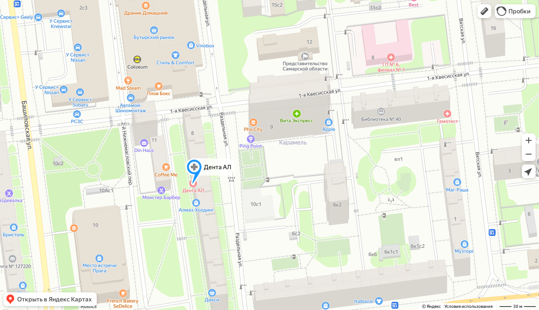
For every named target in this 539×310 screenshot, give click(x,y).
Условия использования (468, 306)
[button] (484, 11)
